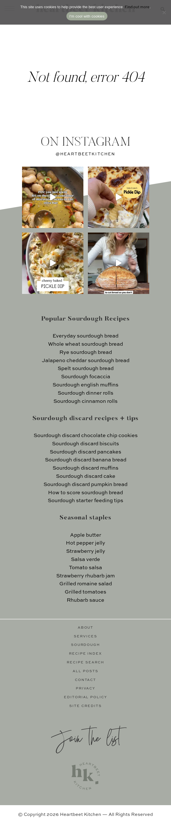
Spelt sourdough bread (86, 368)
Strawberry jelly (85, 551)
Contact (85, 680)
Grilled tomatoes (85, 592)
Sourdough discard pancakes (85, 452)
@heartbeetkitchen (86, 154)
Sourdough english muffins (85, 385)
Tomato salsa (85, 567)
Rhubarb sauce (85, 600)
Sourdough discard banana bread (85, 460)
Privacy (86, 688)
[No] (164, 12)
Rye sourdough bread (85, 352)
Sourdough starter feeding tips (85, 500)
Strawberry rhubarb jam (85, 576)
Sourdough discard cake (85, 476)
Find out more (137, 7)
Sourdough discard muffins (85, 468)
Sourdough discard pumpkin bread (85, 484)
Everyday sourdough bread (85, 336)
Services (85, 636)
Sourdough (85, 645)
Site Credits (85, 706)
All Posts (85, 671)
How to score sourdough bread (85, 492)
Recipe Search (85, 662)
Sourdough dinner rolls (85, 393)
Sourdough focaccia (85, 376)
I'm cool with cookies (86, 16)
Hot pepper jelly (85, 543)
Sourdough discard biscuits (85, 443)
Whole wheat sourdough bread (85, 344)
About (86, 627)
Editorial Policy (85, 697)
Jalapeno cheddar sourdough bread (85, 360)
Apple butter (85, 535)
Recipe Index (85, 653)
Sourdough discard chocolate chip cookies (86, 435)
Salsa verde (85, 559)
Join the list (85, 737)
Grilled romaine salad (85, 583)
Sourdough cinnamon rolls (85, 401)
